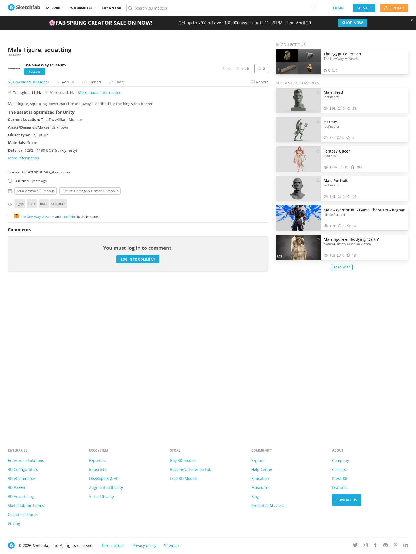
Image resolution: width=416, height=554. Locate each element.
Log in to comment (138, 405)
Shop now (352, 22)
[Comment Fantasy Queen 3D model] (344, 167)
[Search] (222, 8)
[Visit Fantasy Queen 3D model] (298, 159)
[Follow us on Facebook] (375, 545)
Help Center (261, 469)
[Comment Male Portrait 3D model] (341, 196)
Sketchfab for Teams (26, 505)
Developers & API (104, 478)
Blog (255, 496)
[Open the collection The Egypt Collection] (298, 61)
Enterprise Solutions (26, 460)
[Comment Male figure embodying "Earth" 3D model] (340, 255)
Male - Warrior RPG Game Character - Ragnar (364, 209)
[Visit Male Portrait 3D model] (298, 188)
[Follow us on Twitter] (355, 545)
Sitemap (171, 545)
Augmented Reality (106, 487)
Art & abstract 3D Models (35, 336)
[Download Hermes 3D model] (318, 120)
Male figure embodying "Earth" (352, 239)
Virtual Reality (101, 496)
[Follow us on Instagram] (365, 545)
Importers (98, 469)
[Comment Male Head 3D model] (341, 108)
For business (80, 8)
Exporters (97, 460)
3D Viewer (17, 487)
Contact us (346, 500)
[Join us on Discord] (385, 545)
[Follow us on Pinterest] (395, 545)
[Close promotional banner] (412, 20)
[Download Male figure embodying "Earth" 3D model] (318, 238)
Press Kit (340, 478)
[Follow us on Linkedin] (405, 545)
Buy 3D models (183, 460)
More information (23, 303)
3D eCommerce (21, 478)
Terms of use (113, 545)
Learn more (59, 317)
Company (340, 460)
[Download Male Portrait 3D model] (318, 179)
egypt (20, 349)
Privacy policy (144, 545)
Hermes (331, 121)
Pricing (14, 523)
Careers (339, 469)
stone (32, 349)
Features (340, 487)
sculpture (58, 349)
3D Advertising (21, 496)
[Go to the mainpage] (24, 8)
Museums (260, 487)
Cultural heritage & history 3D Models (90, 336)
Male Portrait (336, 180)
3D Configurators (23, 469)
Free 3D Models (184, 478)
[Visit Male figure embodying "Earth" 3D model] (298, 247)
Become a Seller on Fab (190, 469)
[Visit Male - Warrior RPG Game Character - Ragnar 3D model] (298, 218)
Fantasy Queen (337, 151)
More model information (100, 237)
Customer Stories (23, 514)
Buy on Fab (111, 8)
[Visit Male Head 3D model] (298, 100)
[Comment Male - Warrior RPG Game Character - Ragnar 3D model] (341, 226)
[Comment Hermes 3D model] (340, 138)
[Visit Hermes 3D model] (298, 129)
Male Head (333, 92)
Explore (52, 8)
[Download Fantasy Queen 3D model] (318, 150)
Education (260, 478)
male (43, 349)
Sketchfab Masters (267, 505)
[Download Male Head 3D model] (318, 91)
